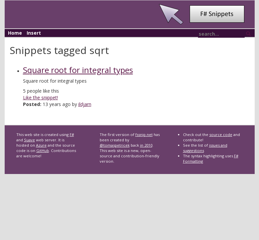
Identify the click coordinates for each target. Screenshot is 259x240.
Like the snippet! (40, 97)
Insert (34, 33)
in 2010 (146, 145)
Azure (41, 145)
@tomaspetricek (115, 145)
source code (220, 134)
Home (15, 33)
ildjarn (84, 104)
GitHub (42, 150)
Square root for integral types (78, 69)
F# (72, 134)
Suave (29, 139)
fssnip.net (144, 134)
